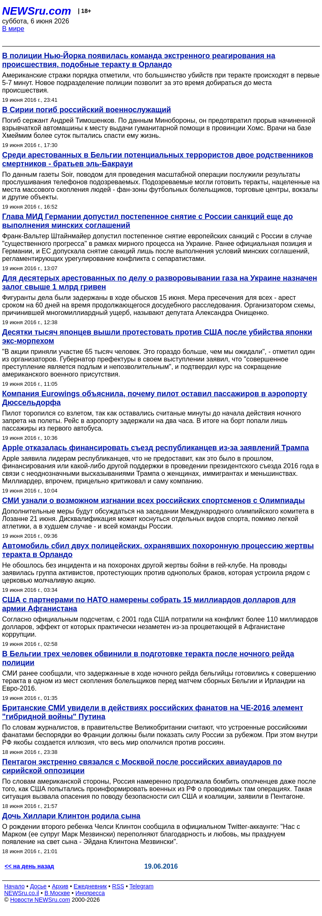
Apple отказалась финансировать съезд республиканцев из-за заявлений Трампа (155, 448)
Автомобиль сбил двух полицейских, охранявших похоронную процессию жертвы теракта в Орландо (158, 550)
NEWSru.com (36, 11)
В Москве (57, 893)
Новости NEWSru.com (40, 899)
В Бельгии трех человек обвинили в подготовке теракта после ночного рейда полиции (148, 658)
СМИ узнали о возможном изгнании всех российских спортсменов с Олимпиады (153, 500)
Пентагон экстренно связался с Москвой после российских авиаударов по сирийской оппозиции (142, 766)
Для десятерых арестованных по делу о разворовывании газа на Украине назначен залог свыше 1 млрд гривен (159, 282)
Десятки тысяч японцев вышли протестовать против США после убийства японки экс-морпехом (157, 336)
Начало (14, 886)
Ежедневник (90, 886)
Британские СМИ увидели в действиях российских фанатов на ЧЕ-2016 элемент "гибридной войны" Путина (152, 712)
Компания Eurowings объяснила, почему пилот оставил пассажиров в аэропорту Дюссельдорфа (154, 398)
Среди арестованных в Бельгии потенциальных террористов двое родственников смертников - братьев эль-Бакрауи (157, 159)
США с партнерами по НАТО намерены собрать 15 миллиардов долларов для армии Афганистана (149, 604)
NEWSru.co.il (21, 893)
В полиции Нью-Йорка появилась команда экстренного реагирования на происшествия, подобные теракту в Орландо (138, 60)
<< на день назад (29, 866)
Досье (38, 886)
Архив (60, 886)
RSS (118, 886)
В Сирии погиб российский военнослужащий (86, 110)
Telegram (142, 886)
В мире (13, 28)
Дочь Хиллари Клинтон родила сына (71, 816)
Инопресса (90, 893)
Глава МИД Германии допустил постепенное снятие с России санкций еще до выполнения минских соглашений (147, 221)
